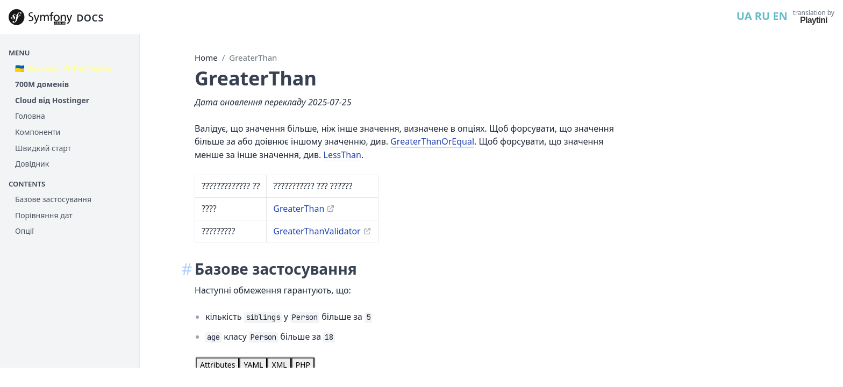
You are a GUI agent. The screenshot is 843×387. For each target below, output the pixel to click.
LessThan (342, 155)
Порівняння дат (44, 215)
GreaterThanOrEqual (432, 141)
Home (206, 57)
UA (744, 16)
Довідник (32, 164)
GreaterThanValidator (316, 231)
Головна (30, 116)
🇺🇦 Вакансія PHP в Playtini (65, 68)
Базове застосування (53, 199)
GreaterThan (253, 57)
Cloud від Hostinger (52, 100)
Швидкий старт (43, 148)
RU (762, 16)
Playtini (813, 20)
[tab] (217, 364)
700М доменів (42, 84)
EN (780, 16)
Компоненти (37, 132)
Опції (24, 231)
